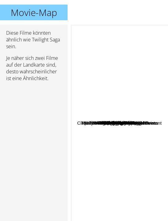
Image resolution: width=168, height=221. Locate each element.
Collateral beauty (97, 80)
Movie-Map (34, 12)
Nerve (114, 59)
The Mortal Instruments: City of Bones (122, 142)
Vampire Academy (110, 96)
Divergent (140, 123)
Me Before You (103, 110)
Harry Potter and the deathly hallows (121, 126)
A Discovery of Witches (106, 131)
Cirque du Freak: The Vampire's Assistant (115, 216)
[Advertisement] (33, 118)
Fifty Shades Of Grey (140, 55)
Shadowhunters (113, 177)
